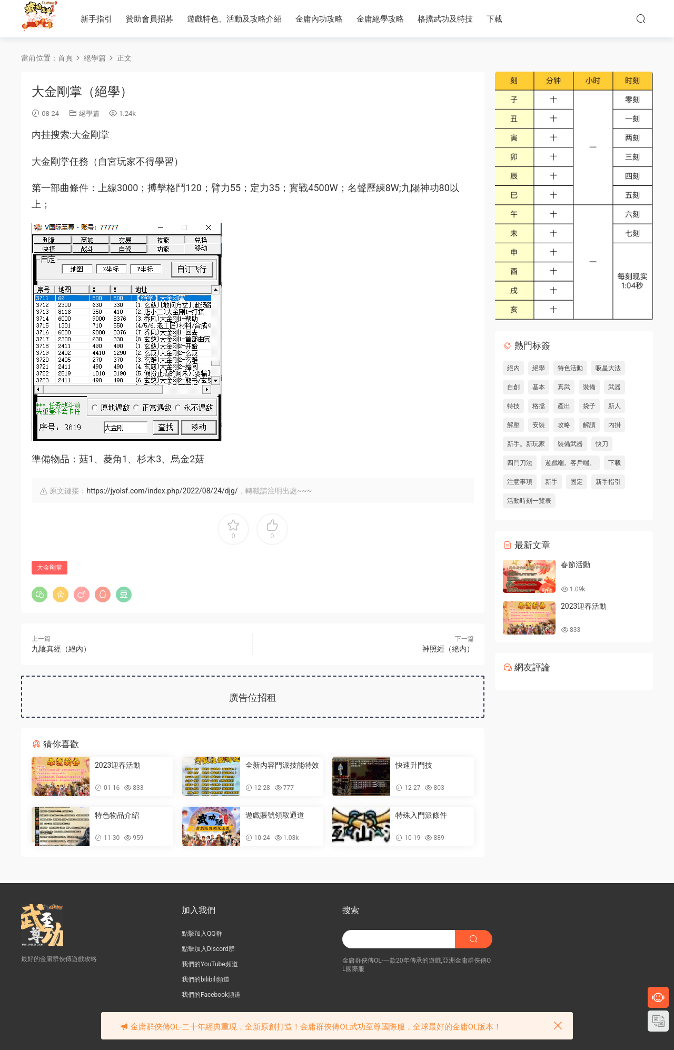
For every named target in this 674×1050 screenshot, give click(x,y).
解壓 (513, 425)
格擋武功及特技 (445, 19)
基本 (538, 387)
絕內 (513, 368)
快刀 (602, 444)
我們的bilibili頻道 (206, 979)
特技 (513, 406)
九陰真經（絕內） (61, 649)
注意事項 (519, 482)
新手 (551, 482)
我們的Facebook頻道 (211, 994)
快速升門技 (413, 765)
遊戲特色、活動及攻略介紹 (234, 19)
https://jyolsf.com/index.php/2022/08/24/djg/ (161, 491)
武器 (614, 387)
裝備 (589, 387)
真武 (564, 387)
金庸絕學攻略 (380, 19)
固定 (576, 482)
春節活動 (575, 564)
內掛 (614, 425)
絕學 (538, 368)
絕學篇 (89, 113)
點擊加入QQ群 (202, 933)
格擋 (538, 406)
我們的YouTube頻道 (210, 964)
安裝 (538, 425)
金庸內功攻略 (319, 19)
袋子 (589, 406)
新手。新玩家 (526, 444)
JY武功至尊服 (39, 18)
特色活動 (570, 368)
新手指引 (96, 19)
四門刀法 (519, 463)
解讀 (589, 425)
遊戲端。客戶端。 (570, 463)
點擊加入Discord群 (208, 949)
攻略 (564, 425)
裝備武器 (570, 444)
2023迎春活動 (118, 765)
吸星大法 (608, 368)
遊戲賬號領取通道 (274, 815)
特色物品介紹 (117, 815)
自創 (513, 387)
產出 (564, 406)
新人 (614, 406)
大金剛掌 (49, 567)
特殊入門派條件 (421, 815)
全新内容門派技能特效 (282, 765)
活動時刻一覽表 (529, 500)
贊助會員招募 (149, 19)
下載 (494, 19)
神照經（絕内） (448, 649)
